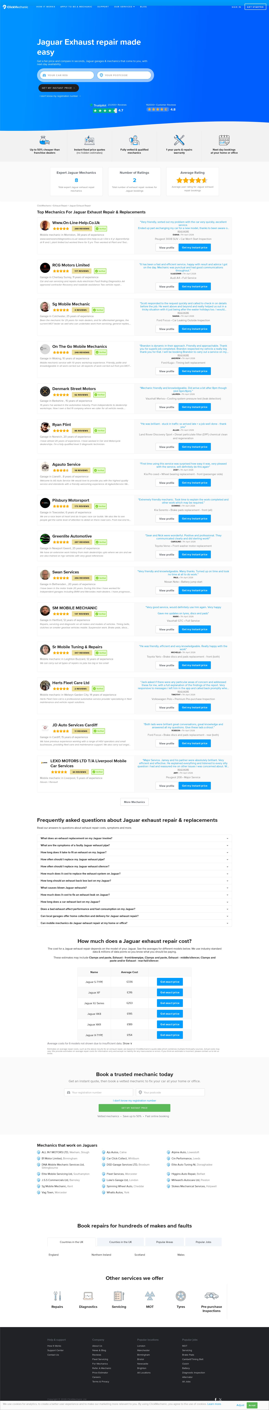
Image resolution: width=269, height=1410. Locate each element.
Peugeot (160, 233)
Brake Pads (188, 1349)
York (126, 1186)
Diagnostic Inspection (193, 1367)
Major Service (192, 771)
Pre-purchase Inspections (211, 1303)
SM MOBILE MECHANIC (74, 602)
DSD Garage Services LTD (122, 1158)
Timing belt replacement (190, 356)
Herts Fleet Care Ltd (70, 677)
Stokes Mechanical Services (188, 1180)
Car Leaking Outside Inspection (191, 314)
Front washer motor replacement (192, 540)
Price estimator (100, 1367)
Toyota (159, 540)
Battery (186, 1362)
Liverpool (69, 772)
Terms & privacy (100, 1376)
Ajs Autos (112, 1146)
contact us (206, 1045)
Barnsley (74, 1174)
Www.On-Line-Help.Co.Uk (76, 217)
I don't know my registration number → (60, 90)
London (133, 1174)
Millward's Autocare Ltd (185, 1174)
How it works (54, 1340)
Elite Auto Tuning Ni (184, 1158)
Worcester (131, 1168)
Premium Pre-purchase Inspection (195, 693)
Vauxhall (151, 392)
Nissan (168, 576)
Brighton (141, 1362)
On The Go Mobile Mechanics (79, 340)
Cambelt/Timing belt (192, 1353)
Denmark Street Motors (74, 383)
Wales (180, 1248)
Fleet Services (115, 1168)
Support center (55, 1344)
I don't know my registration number (134, 1094)
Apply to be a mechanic (76, 6)
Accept (252, 1405)
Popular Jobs (203, 1236)
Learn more (214, 1403)
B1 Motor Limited (52, 1152)
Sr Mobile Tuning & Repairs (77, 641)
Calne (123, 1146)
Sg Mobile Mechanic (71, 298)
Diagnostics (88, 1301)
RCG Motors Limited (71, 259)
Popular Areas (164, 1236)
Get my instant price (194, 241)
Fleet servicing (100, 1353)
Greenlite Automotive (72, 530)
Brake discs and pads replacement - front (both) (191, 650)
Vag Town (47, 1186)
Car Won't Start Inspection (196, 233)
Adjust (240, 1405)
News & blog (99, 1344)
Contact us (53, 1349)
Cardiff (56, 731)
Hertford (57, 614)
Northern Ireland (101, 1248)
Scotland (139, 1248)
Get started (255, 7)
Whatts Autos (115, 1186)
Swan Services (65, 566)
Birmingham (143, 1349)
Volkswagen (159, 693)
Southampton (81, 1168)
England (54, 1248)
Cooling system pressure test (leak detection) (194, 392)
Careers (96, 1371)
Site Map (51, 1397)
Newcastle (142, 1358)
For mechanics (100, 1358)
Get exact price (169, 976)
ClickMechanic (44, 200)
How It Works (45, 6)
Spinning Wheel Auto (119, 1180)
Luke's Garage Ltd (117, 1174)
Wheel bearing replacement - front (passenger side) (192, 468)
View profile (166, 241)
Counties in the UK (120, 1236)
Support (103, 6)
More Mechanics (134, 796)
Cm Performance (182, 1152)
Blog (143, 6)
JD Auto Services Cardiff (74, 719)
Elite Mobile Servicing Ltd (57, 1168)
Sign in (236, 7)
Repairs (57, 1301)
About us (97, 1340)
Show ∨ (127, 1037)
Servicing (119, 1301)
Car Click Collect (117, 1152)
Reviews (117, 99)
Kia (146, 468)
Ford (159, 314)
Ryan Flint (61, 418)
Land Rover (146, 428)
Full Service (189, 272)
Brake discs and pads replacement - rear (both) (191, 729)
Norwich (57, 430)
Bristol (140, 1353)
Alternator (187, 1371)
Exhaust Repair (60, 200)
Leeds (196, 1152)
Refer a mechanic (101, 1362)
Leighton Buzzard (74, 653)
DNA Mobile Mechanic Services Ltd (63, 1158)
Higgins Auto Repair (183, 1168)
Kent (70, 1180)
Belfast (201, 1168)
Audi (173, 272)
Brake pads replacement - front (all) (191, 504)
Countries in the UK (71, 1236)
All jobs (186, 1376)
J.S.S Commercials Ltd (55, 1174)
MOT (150, 1301)
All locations (144, 1367)
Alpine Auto (179, 1146)
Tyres (181, 1301)
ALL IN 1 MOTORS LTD (55, 1146)
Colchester (58, 310)
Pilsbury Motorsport (70, 494)
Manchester (143, 1344)
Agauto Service (66, 458)
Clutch (185, 1358)
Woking (56, 352)
